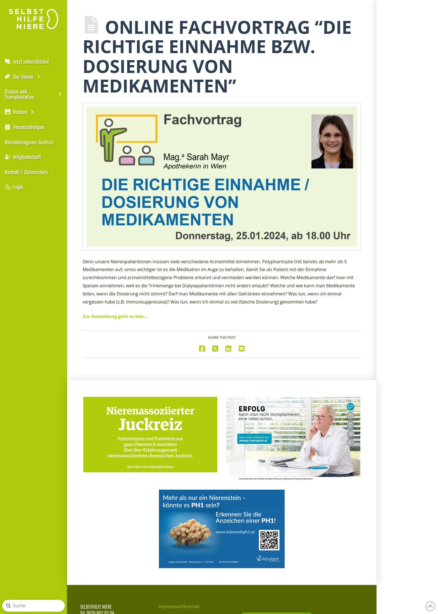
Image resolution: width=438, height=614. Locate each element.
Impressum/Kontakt (179, 606)
